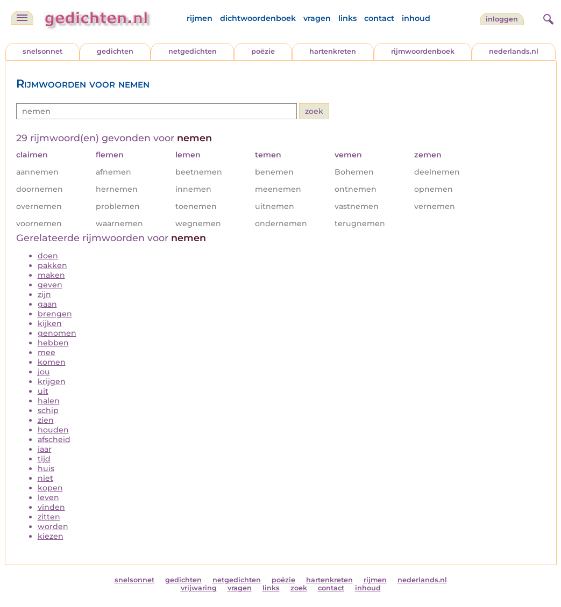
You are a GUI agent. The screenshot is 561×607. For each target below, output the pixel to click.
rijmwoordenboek (423, 51)
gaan (47, 304)
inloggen (502, 19)
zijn (44, 294)
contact (379, 18)
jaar (45, 449)
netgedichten (192, 51)
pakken (52, 265)
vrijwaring (199, 588)
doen (48, 256)
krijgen (52, 381)
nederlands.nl (513, 51)
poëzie (263, 51)
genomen (57, 333)
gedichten (115, 51)
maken (51, 275)
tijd (44, 459)
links (347, 18)
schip (48, 410)
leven (48, 497)
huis (46, 468)
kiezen (50, 536)
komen (52, 362)
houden (53, 430)
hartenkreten (332, 51)
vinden (51, 507)
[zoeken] (547, 17)
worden (53, 526)
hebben (53, 343)
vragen (317, 18)
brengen (55, 314)
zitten (49, 517)
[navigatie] (22, 18)
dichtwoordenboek (258, 18)
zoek (298, 588)
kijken (50, 323)
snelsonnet (42, 51)
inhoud (416, 18)
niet (45, 478)
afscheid (54, 439)
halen (49, 401)
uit (43, 391)
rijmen (199, 18)
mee (46, 352)
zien (46, 420)
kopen (50, 488)
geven (50, 285)
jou (44, 372)
